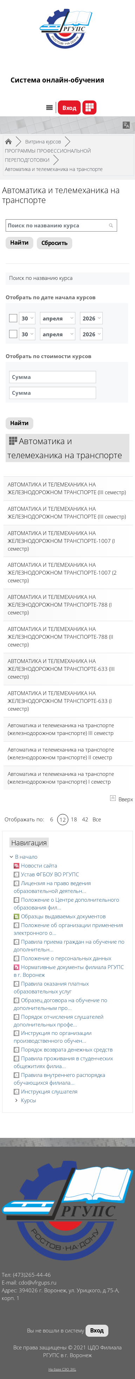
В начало (26, 856)
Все (97, 819)
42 (85, 819)
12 (63, 819)
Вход (69, 108)
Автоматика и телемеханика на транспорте (54, 169)
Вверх (121, 799)
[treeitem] (67, 857)
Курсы (28, 1100)
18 (74, 819)
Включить (13, 318)
